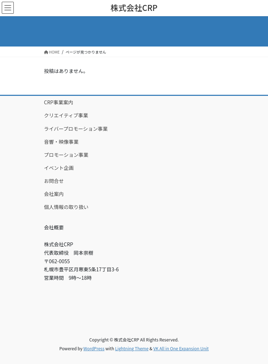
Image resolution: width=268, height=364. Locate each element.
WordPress (94, 348)
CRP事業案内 (58, 102)
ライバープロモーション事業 (76, 128)
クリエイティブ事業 (66, 115)
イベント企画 (59, 167)
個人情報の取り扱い (66, 206)
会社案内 (54, 193)
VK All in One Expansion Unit (181, 348)
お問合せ (54, 180)
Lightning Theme (132, 348)
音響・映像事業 (61, 141)
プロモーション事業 (66, 154)
